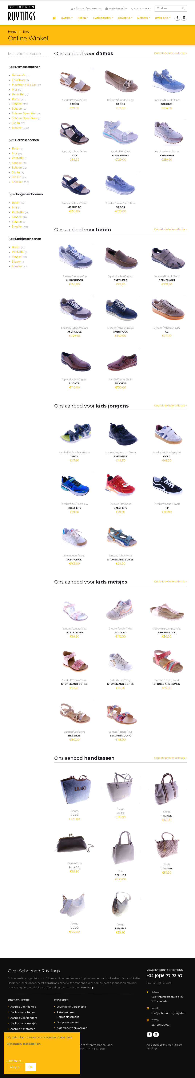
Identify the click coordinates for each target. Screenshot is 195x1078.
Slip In (18, 123)
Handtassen (102, 18)
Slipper (18, 261)
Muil (17, 89)
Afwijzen (15, 1067)
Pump (18, 99)
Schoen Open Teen (26, 118)
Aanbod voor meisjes (23, 1023)
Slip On (19, 177)
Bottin (17, 148)
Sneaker (20, 127)
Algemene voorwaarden (72, 1028)
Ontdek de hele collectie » (170, 53)
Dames (65, 18)
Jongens (124, 18)
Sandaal (20, 104)
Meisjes (142, 18)
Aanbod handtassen (22, 1028)
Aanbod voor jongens (23, 1017)
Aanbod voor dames (23, 1006)
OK (31, 1067)
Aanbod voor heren (22, 1012)
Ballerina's (20, 75)
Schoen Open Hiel (26, 113)
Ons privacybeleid (68, 1022)
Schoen (19, 108)
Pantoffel (20, 94)
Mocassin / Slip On (26, 85)
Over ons (161, 18)
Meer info (87, 987)
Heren (82, 18)
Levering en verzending (71, 1006)
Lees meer (14, 1061)
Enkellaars (20, 80)
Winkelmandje (116, 8)
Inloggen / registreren (86, 8)
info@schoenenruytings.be (168, 1013)
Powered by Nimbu (95, 1048)
